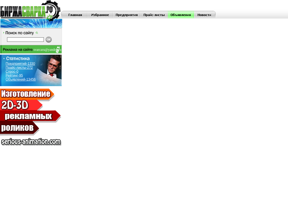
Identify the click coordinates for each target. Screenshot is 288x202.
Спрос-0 (12, 72)
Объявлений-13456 (21, 79)
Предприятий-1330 (20, 64)
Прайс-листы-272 (19, 68)
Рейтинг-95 (14, 75)
